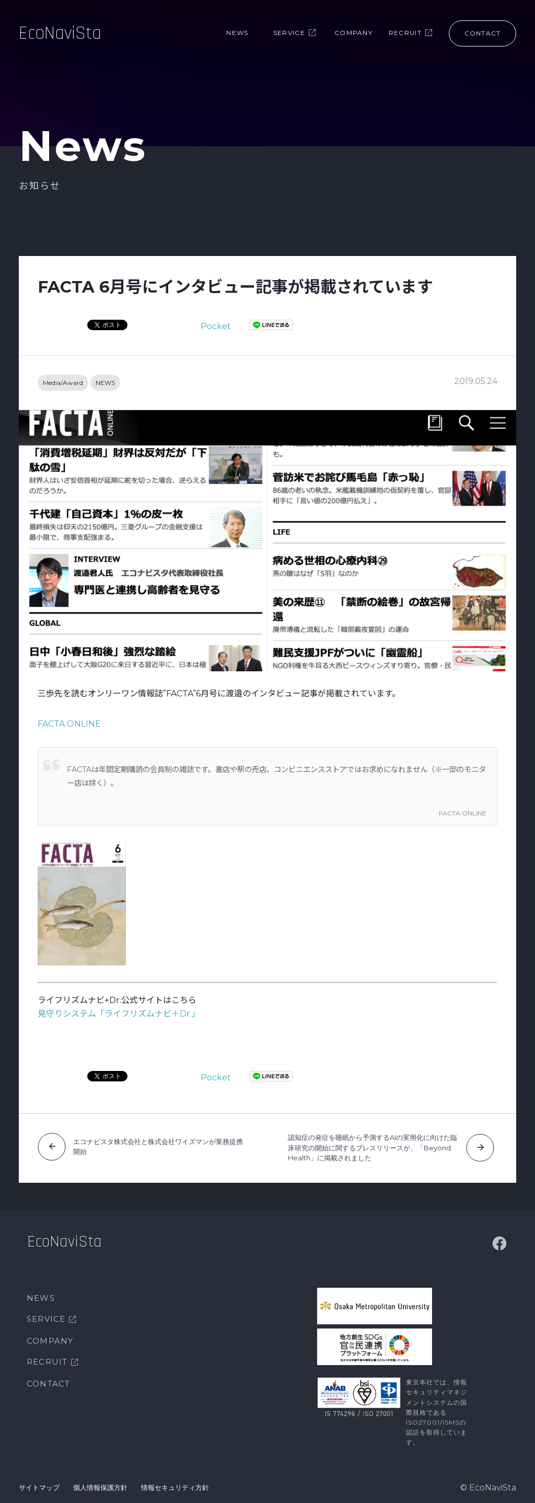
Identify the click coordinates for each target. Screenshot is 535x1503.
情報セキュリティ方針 (175, 1487)
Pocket (216, 326)
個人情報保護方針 (100, 1487)
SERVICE (46, 1319)
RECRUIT (47, 1362)
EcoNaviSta (60, 33)
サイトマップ (39, 1487)
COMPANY (50, 1341)
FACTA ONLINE (69, 724)
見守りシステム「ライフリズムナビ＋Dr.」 (119, 1014)
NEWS (105, 383)
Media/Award (63, 383)
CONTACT (48, 1384)
